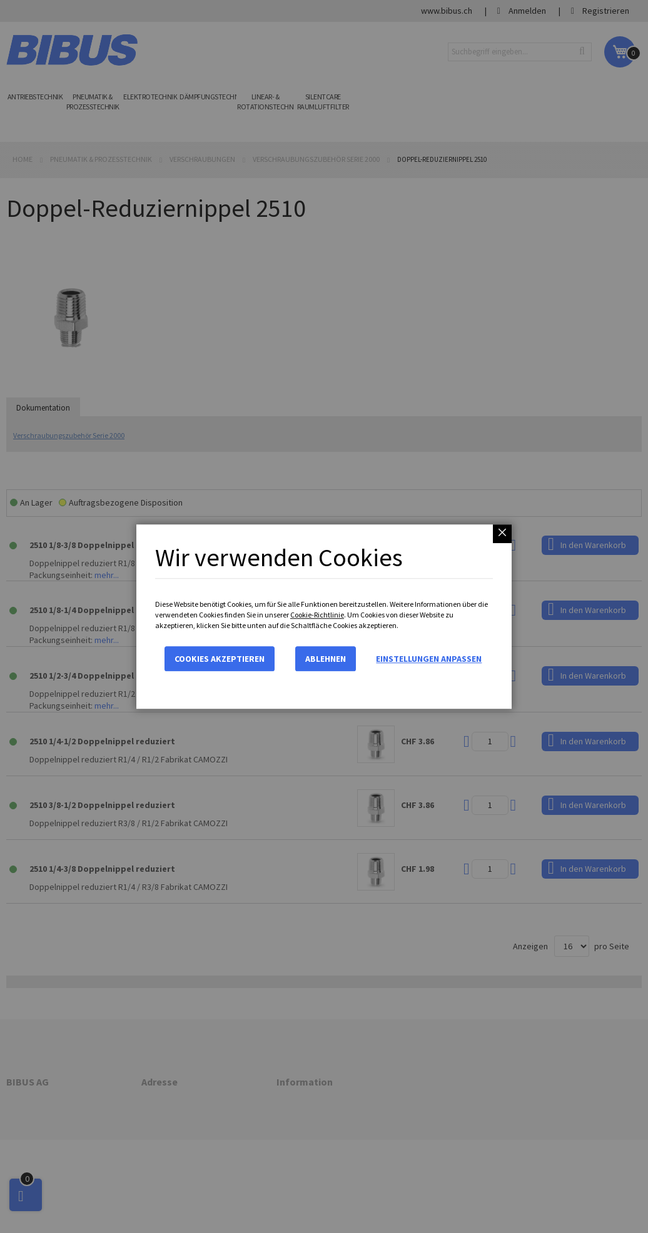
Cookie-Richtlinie (317, 614)
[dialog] (324, 616)
